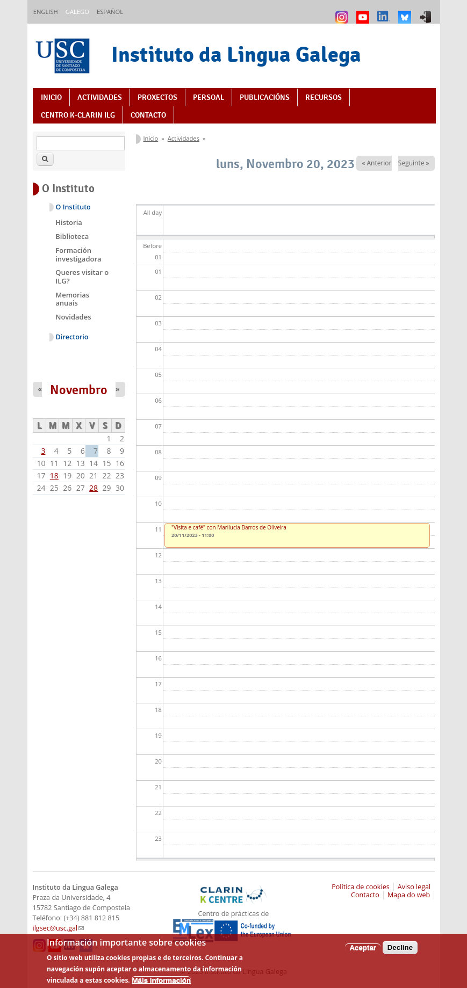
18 (54, 475)
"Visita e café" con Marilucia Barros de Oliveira (228, 527)
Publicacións (265, 97)
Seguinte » (413, 163)
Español (110, 12)
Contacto (148, 115)
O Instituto (73, 207)
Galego (77, 12)
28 (93, 488)
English (45, 12)
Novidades (73, 317)
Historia (68, 222)
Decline (400, 952)
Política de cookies (361, 887)
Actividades (99, 97)
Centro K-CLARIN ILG (78, 115)
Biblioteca (72, 236)
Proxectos (157, 97)
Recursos (323, 97)
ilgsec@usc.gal (58, 928)
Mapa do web (408, 895)
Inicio (51, 97)
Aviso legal (414, 887)
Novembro (78, 389)
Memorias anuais (72, 299)
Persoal (208, 97)
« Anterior (376, 163)
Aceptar (362, 952)
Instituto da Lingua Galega (236, 54)
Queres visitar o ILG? (82, 276)
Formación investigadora (78, 254)
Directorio (72, 337)
